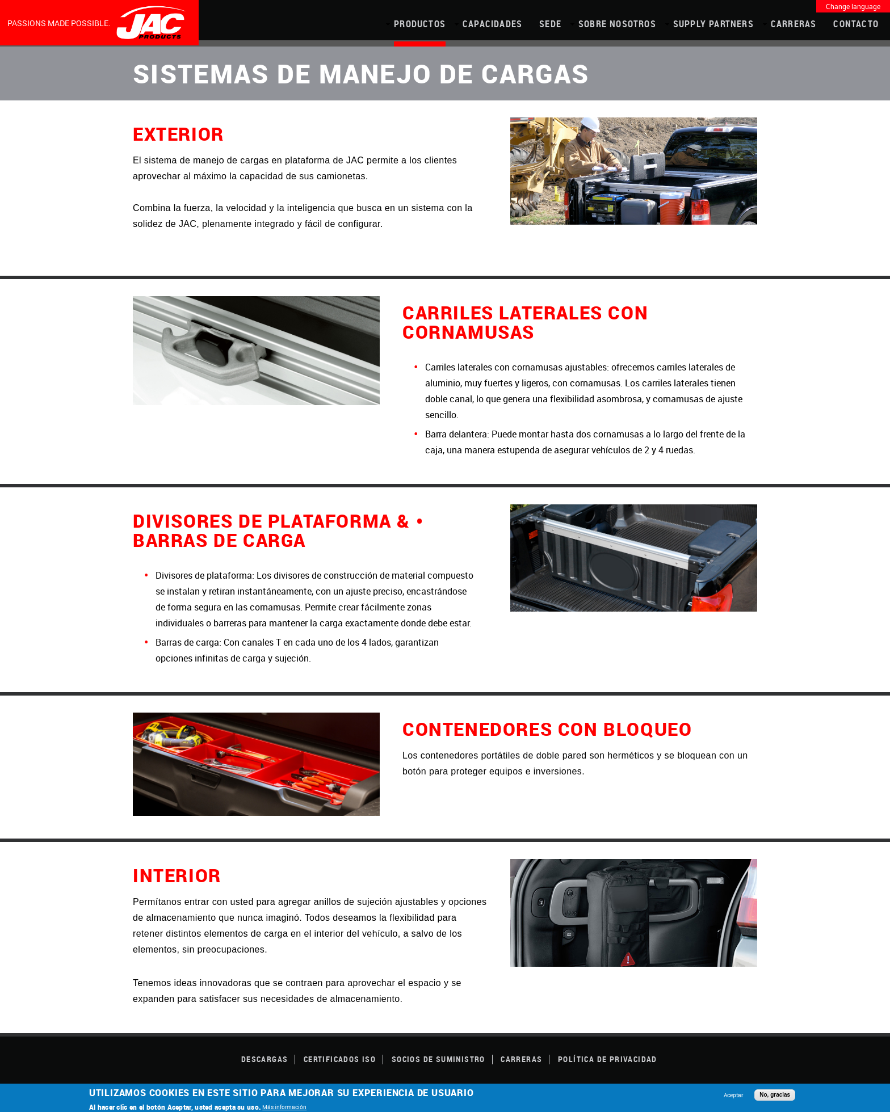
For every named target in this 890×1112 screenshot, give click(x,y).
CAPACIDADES (492, 24)
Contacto (856, 24)
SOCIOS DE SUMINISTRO (438, 1059)
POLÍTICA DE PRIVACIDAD (607, 1059)
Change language (853, 6)
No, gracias (774, 1095)
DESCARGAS (264, 1059)
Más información (284, 1107)
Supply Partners (713, 24)
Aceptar (733, 1095)
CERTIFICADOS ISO (340, 1059)
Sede (550, 24)
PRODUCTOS (420, 24)
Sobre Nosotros (617, 24)
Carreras (794, 24)
